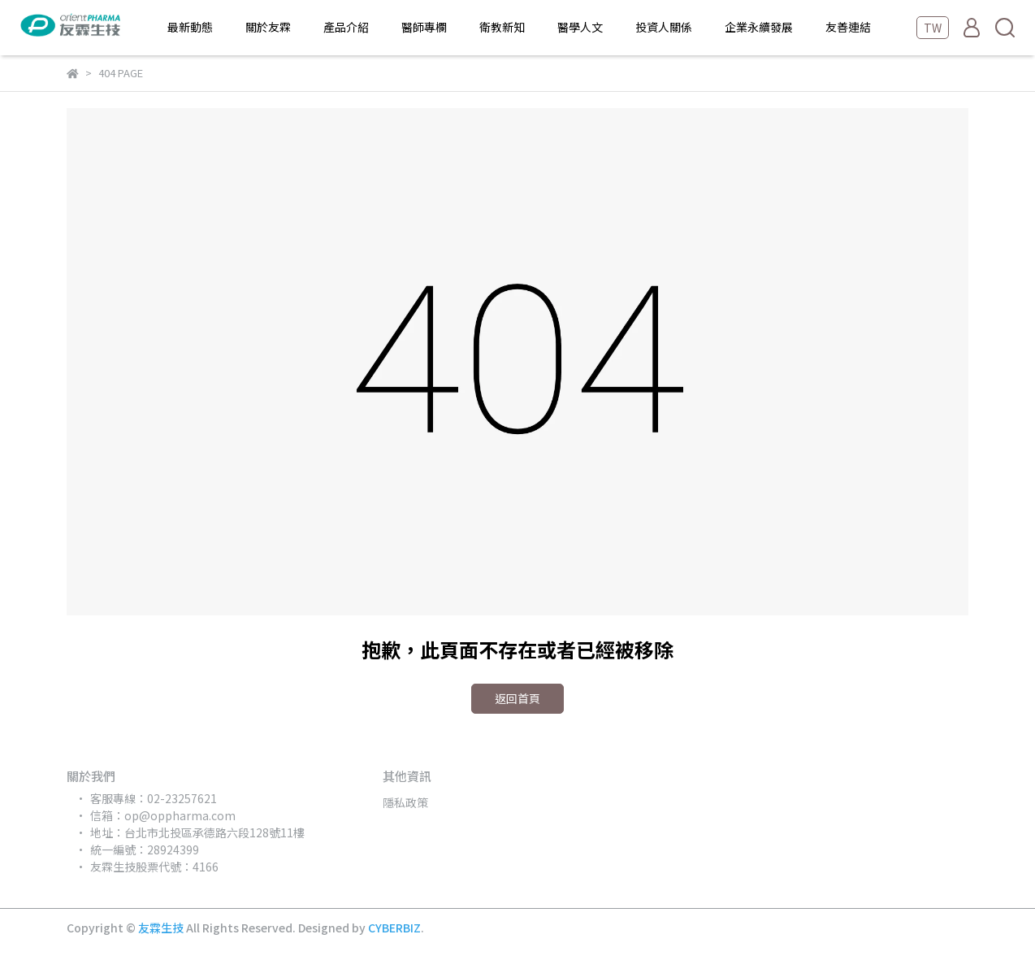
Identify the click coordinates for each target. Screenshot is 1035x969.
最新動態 (190, 27)
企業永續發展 (759, 27)
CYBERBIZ (394, 927)
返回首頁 (517, 698)
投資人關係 (663, 27)
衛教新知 (502, 27)
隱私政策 (405, 802)
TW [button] (933, 27)
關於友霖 (268, 27)
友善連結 (848, 27)
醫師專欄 (424, 27)
